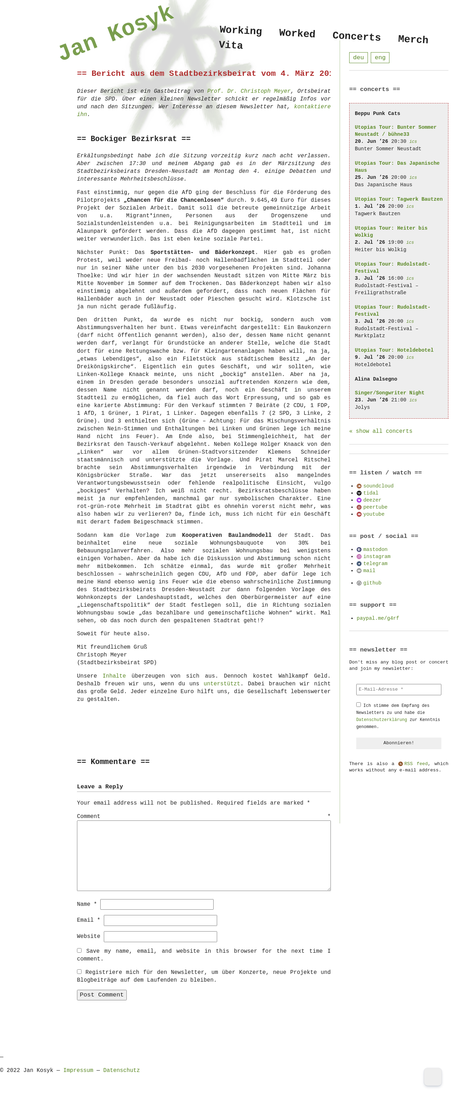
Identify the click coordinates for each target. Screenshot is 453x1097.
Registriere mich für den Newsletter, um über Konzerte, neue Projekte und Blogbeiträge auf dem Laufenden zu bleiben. (203, 976)
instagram (377, 556)
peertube (375, 507)
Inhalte (114, 676)
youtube (374, 514)
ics (413, 142)
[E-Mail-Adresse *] (398, 690)
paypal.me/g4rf (378, 618)
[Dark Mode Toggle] (432, 1076)
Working (240, 31)
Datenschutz (121, 1070)
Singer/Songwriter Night (389, 393)
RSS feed (416, 764)
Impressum (78, 1070)
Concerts (356, 37)
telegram (375, 563)
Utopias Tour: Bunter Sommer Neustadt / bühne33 (396, 131)
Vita (231, 46)
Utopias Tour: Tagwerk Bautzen (399, 199)
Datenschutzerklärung (381, 720)
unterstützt (222, 684)
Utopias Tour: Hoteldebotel (394, 350)
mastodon (375, 549)
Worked (297, 34)
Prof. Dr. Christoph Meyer (249, 91)
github (372, 583)
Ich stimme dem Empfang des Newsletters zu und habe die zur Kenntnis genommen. (398, 716)
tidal (371, 493)
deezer (372, 500)
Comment (203, 817)
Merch (413, 39)
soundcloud (378, 486)
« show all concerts (380, 432)
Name (87, 904)
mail (369, 571)
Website (88, 936)
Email (88, 920)
